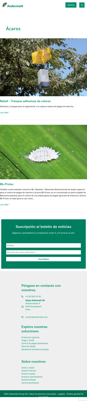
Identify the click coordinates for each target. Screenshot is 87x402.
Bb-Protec (7, 184)
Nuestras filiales (28, 379)
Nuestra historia (28, 370)
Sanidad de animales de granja (35, 349)
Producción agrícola (30, 337)
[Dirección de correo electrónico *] (43, 252)
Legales (61, 394)
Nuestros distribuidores (31, 377)
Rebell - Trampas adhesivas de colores (25, 101)
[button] (71, 5)
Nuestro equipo (28, 373)
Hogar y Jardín (27, 340)
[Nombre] (43, 245)
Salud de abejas (28, 346)
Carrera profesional (30, 383)
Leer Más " (5, 112)
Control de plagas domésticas (34, 343)
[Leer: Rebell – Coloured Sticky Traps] (43, 67)
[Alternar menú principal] (82, 5)
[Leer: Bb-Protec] (43, 152)
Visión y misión (28, 367)
